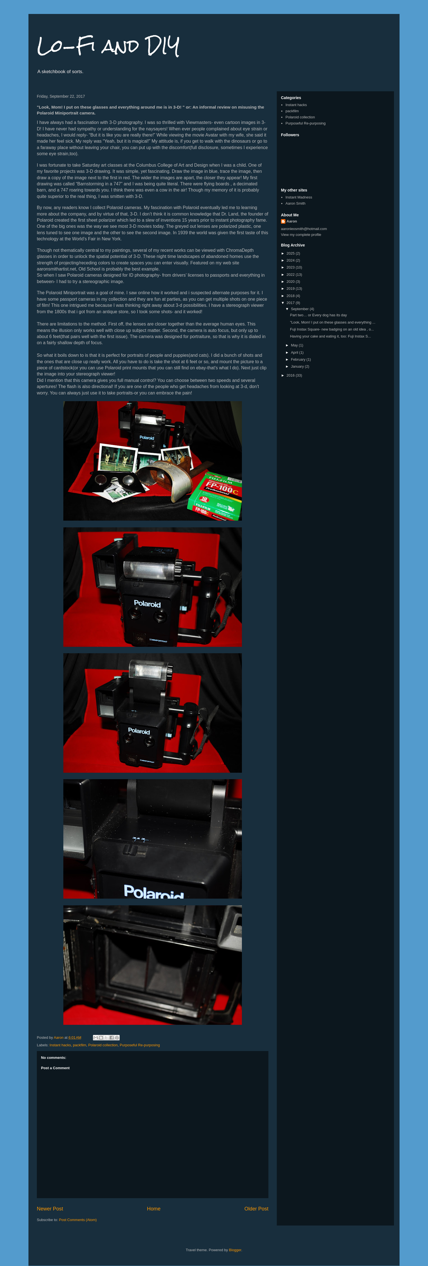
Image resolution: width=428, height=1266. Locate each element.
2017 (291, 303)
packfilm (79, 1045)
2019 (291, 288)
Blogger (235, 1250)
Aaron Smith (295, 203)
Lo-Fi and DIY (108, 45)
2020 (291, 281)
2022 (291, 274)
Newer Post (50, 1209)
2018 (291, 296)
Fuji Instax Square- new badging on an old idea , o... (332, 329)
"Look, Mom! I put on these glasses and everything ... (332, 322)
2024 (291, 260)
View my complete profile (301, 235)
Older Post (256, 1209)
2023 (291, 267)
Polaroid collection (103, 1045)
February (299, 359)
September (300, 309)
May (295, 345)
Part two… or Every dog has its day (318, 315)
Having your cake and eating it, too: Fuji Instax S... (330, 336)
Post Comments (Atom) (78, 1220)
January (298, 366)
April (295, 352)
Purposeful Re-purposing (140, 1045)
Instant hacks (60, 1045)
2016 (291, 375)
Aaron (292, 221)
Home (154, 1209)
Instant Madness (298, 197)
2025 (291, 253)
